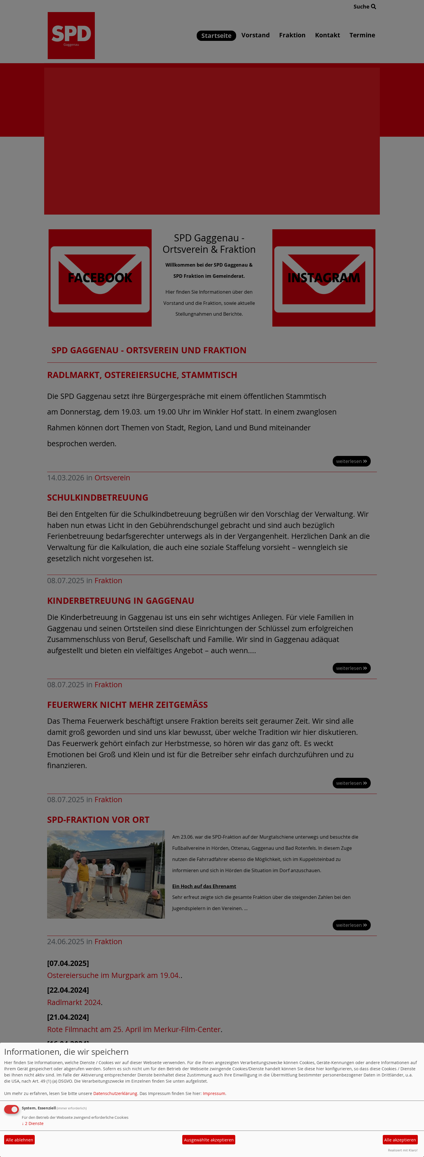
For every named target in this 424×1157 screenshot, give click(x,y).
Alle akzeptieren (400, 1140)
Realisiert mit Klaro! (403, 1150)
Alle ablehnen (19, 1140)
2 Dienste (33, 1123)
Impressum (214, 1093)
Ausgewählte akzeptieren (209, 1140)
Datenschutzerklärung (115, 1093)
